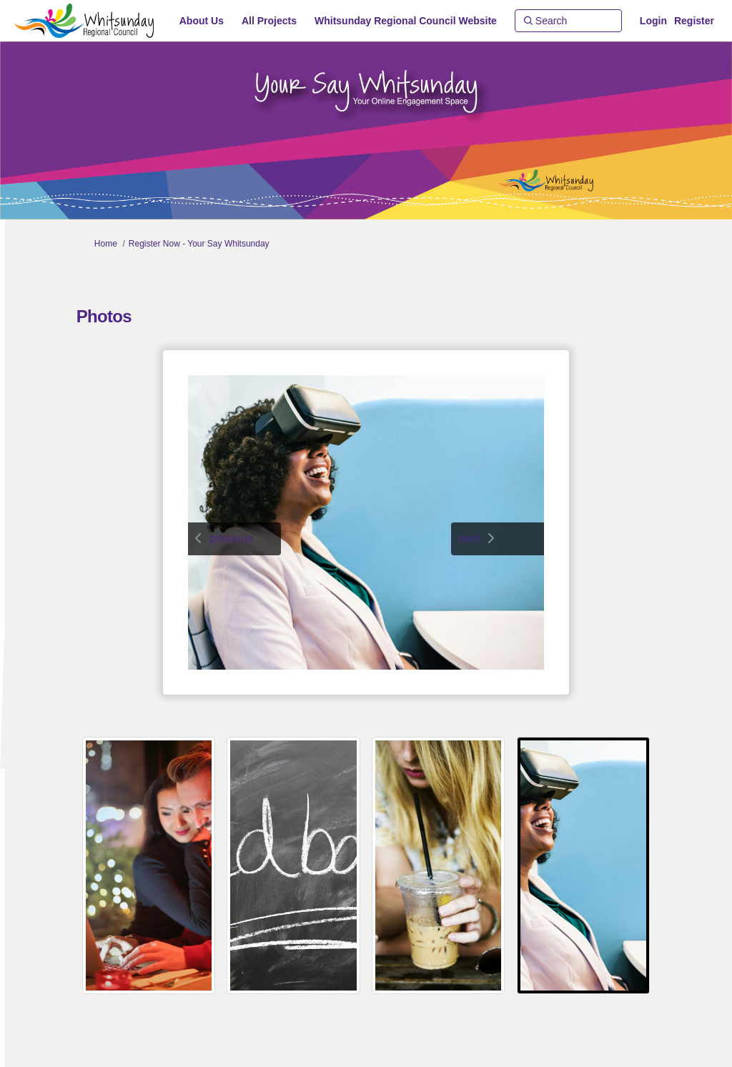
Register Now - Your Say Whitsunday (199, 244)
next (469, 538)
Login (653, 20)
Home (105, 244)
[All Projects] (269, 21)
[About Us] (201, 21)
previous (230, 538)
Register (694, 20)
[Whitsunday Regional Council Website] (405, 21)
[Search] (568, 20)
